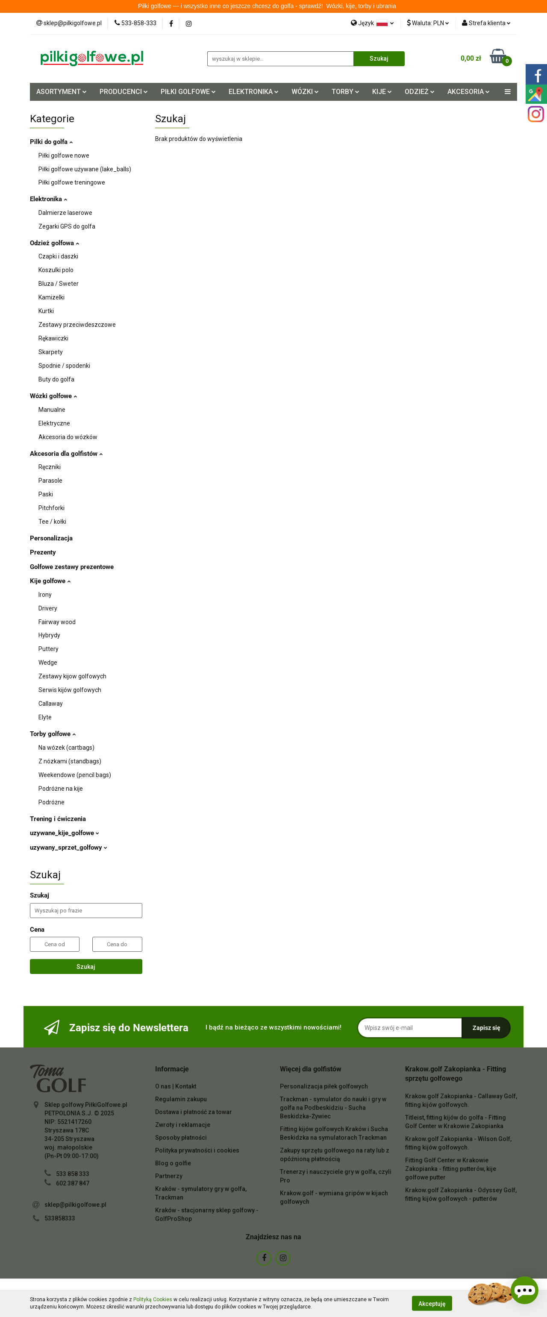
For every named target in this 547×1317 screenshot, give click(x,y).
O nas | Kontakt (175, 1086)
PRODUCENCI (124, 92)
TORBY (345, 92)
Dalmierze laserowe (65, 212)
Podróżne (51, 802)
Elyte (45, 717)
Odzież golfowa (54, 243)
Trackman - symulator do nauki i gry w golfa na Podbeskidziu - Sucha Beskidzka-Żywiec (333, 1108)
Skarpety (50, 352)
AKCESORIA (468, 92)
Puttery (48, 648)
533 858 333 (72, 1173)
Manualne (51, 409)
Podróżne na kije (60, 788)
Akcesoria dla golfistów (66, 454)
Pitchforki (51, 508)
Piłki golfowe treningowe (71, 182)
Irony (45, 594)
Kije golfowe (50, 581)
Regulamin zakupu (181, 1099)
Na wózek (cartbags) (66, 747)
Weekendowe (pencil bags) (74, 774)
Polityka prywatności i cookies (197, 1150)
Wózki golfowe (53, 396)
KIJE (382, 92)
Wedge (47, 662)
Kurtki (46, 311)
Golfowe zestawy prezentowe (72, 567)
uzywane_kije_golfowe (64, 833)
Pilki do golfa (51, 142)
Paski (45, 494)
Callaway (50, 703)
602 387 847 (72, 1183)
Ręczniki (49, 466)
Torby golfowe (53, 734)
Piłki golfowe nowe (63, 155)
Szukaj (85, 966)
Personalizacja (51, 538)
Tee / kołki (52, 521)
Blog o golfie (173, 1163)
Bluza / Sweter (58, 283)
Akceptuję (432, 1303)
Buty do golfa (56, 379)
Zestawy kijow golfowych (72, 676)
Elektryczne (54, 423)
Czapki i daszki (58, 256)
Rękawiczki (53, 338)
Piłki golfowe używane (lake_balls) (84, 169)
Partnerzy (168, 1176)
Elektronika (48, 199)
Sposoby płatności (181, 1137)
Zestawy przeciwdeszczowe (77, 324)
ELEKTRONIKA (254, 92)
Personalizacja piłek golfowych (324, 1086)
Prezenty (43, 552)
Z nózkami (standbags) (69, 761)
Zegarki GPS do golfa (66, 226)
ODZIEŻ (420, 92)
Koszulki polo (56, 270)
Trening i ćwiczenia (58, 819)
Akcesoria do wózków (67, 437)
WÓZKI (305, 92)
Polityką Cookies (152, 1299)
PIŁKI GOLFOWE (188, 92)
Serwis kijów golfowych (69, 689)
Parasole (50, 480)
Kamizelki (51, 297)
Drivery (47, 608)
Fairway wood (57, 622)
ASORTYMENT (61, 92)
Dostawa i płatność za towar (193, 1112)
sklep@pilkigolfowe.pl (75, 1204)
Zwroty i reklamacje (182, 1124)
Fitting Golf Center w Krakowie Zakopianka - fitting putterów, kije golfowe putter (450, 1169)
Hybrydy (49, 635)
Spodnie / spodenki (64, 365)
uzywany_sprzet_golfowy (68, 847)
